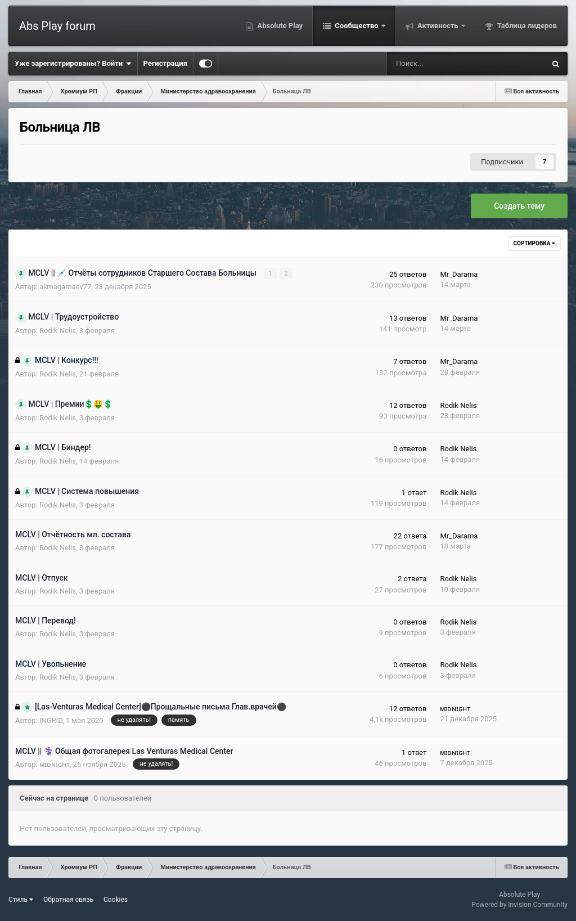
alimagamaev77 (65, 286)
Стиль (20, 900)
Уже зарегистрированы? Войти (73, 63)
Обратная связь (68, 900)
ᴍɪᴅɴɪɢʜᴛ (455, 708)
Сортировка (534, 243)
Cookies (116, 900)
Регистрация (165, 63)
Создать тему (519, 205)
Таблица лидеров (526, 25)
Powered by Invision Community (519, 905)
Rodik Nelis (57, 330)
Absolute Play (279, 25)
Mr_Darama (459, 274)
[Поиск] (430, 63)
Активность (438, 25)
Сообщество (356, 25)
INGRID (50, 720)
